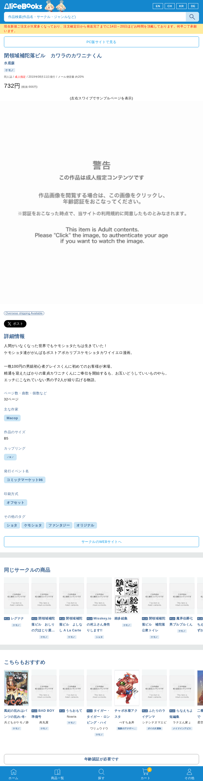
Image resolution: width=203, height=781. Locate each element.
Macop (12, 418)
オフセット (16, 503)
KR (181, 6)
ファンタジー (59, 525)
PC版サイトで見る (101, 42)
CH (169, 6)
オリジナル (85, 525)
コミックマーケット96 (25, 480)
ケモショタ (33, 525)
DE (193, 6)
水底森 (9, 63)
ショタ (12, 525)
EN (158, 6)
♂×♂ (10, 457)
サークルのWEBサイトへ (101, 542)
